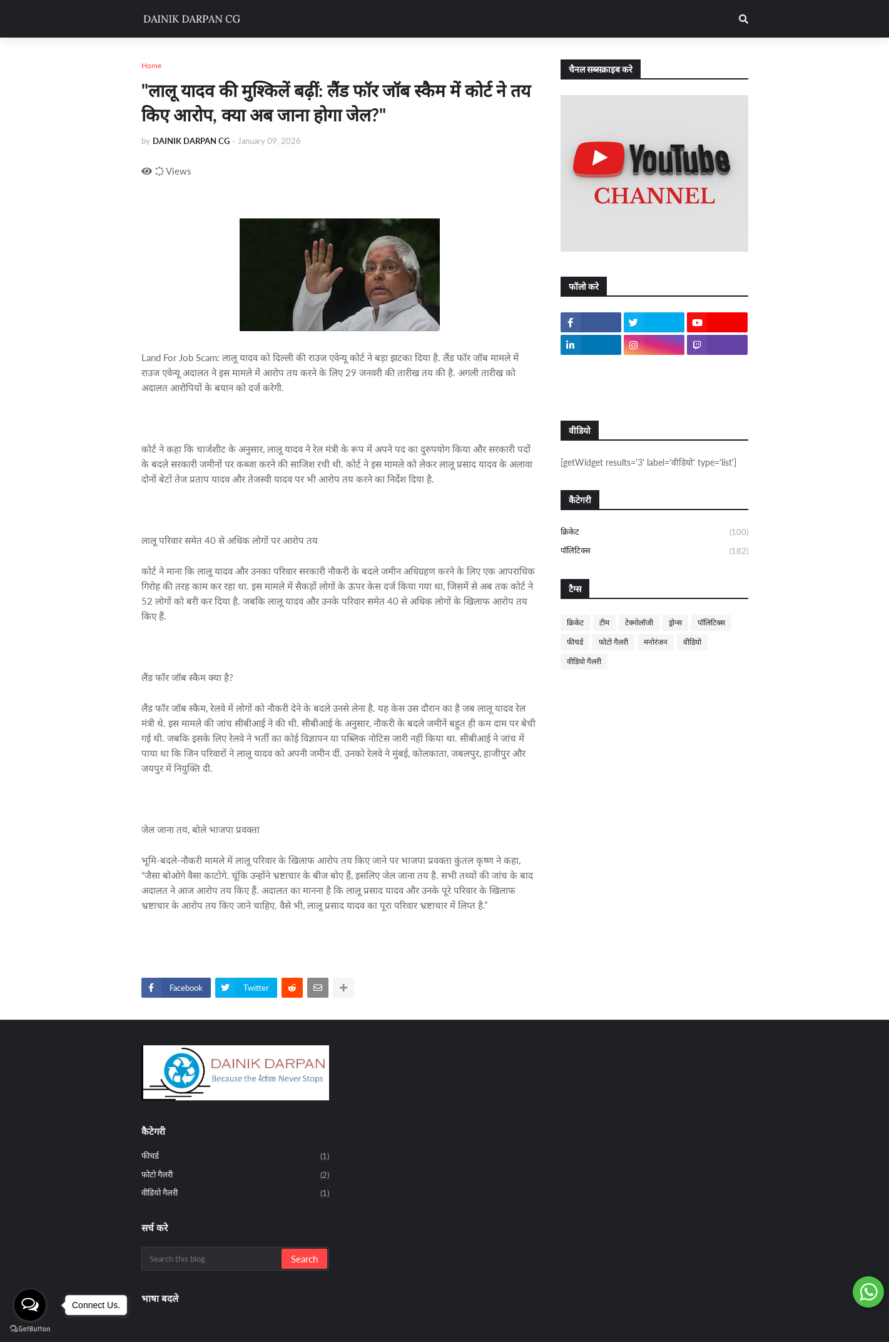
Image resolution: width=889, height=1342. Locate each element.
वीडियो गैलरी (584, 661)
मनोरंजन (656, 642)
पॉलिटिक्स (654, 551)
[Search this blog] (212, 1259)
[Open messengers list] (30, 1305)
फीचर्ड (575, 642)
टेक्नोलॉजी (639, 622)
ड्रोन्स (675, 622)
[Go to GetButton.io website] (30, 1329)
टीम (604, 622)
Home (151, 65)
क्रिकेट (654, 532)
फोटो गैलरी (613, 642)
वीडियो (692, 642)
